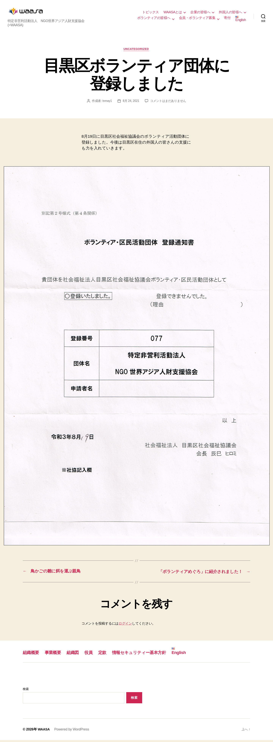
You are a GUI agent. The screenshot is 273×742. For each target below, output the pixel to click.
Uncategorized (137, 51)
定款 (107, 654)
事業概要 (55, 654)
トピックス (150, 13)
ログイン (125, 625)
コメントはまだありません (168, 103)
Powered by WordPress (72, 731)
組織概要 (31, 654)
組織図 (76, 654)
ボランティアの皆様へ (153, 18)
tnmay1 (107, 103)
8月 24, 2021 (131, 103)
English (240, 20)
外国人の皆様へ (230, 13)
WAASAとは (173, 13)
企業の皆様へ (200, 13)
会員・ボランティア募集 (197, 18)
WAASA (44, 731)
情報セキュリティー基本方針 (147, 654)
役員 (93, 654)
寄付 (227, 18)
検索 (26, 690)
